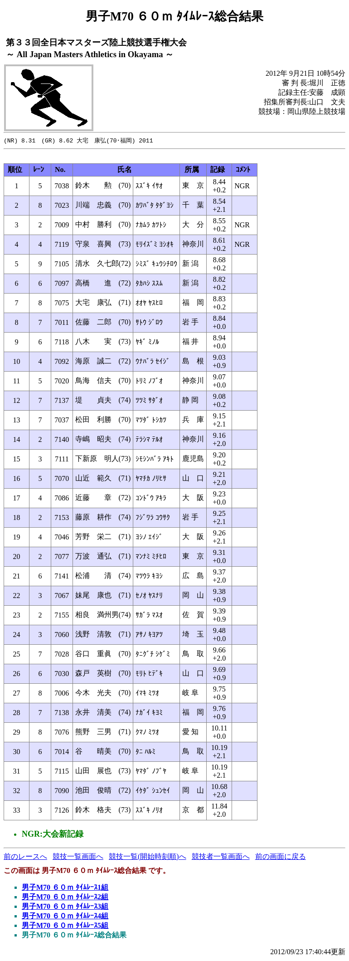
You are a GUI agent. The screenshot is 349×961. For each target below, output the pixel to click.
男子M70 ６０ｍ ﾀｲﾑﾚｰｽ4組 (65, 916)
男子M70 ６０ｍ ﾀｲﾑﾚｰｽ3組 (65, 907)
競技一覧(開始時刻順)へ (147, 857)
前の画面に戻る (280, 857)
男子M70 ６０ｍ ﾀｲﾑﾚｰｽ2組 (65, 897)
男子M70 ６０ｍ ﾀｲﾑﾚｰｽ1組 (65, 888)
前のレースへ (25, 857)
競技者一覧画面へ (221, 857)
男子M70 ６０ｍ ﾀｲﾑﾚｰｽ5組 (65, 926)
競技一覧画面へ (78, 857)
